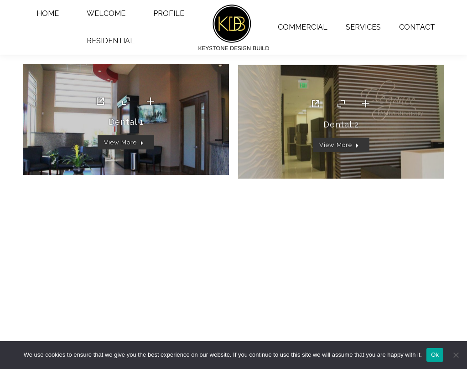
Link (101, 103)
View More (124, 144)
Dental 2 (341, 137)
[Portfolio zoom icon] (126, 103)
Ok (435, 354)
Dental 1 (126, 124)
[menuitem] (48, 13)
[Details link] (150, 103)
